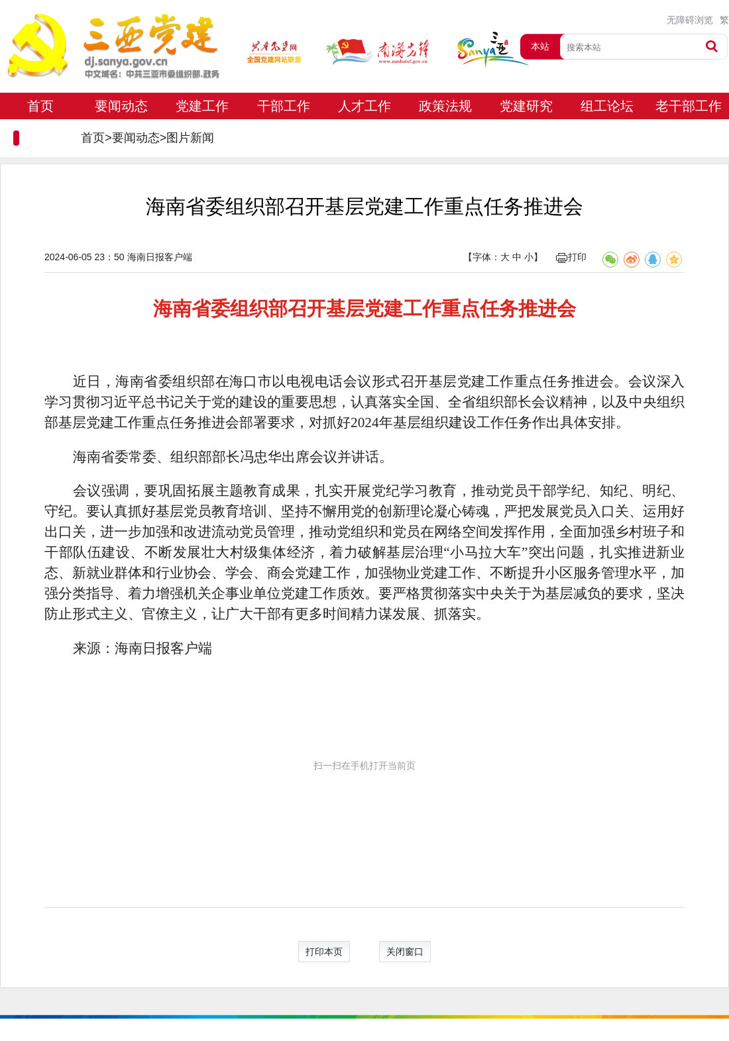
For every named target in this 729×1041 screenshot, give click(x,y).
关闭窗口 (404, 951)
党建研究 (526, 106)
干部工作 (283, 106)
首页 (40, 106)
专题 (40, 132)
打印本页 (324, 951)
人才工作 (364, 106)
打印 (571, 257)
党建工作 (202, 106)
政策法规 (445, 106)
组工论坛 (607, 106)
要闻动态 (121, 106)
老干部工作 (688, 106)
